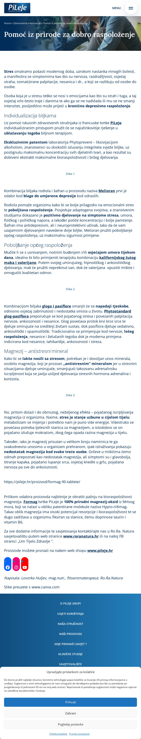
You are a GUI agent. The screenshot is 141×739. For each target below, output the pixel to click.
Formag (30, 501)
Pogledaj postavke (70, 724)
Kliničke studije (70, 654)
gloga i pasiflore (56, 306)
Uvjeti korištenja (70, 614)
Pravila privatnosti (79, 734)
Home (7, 23)
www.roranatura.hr (81, 536)
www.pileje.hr (100, 550)
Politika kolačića (58, 734)
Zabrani (70, 713)
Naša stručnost (70, 624)
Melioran (106, 190)
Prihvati (70, 702)
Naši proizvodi (70, 634)
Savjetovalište (70, 664)
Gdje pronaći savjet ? (70, 644)
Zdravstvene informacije (27, 23)
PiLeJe (116, 122)
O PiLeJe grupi (70, 603)
